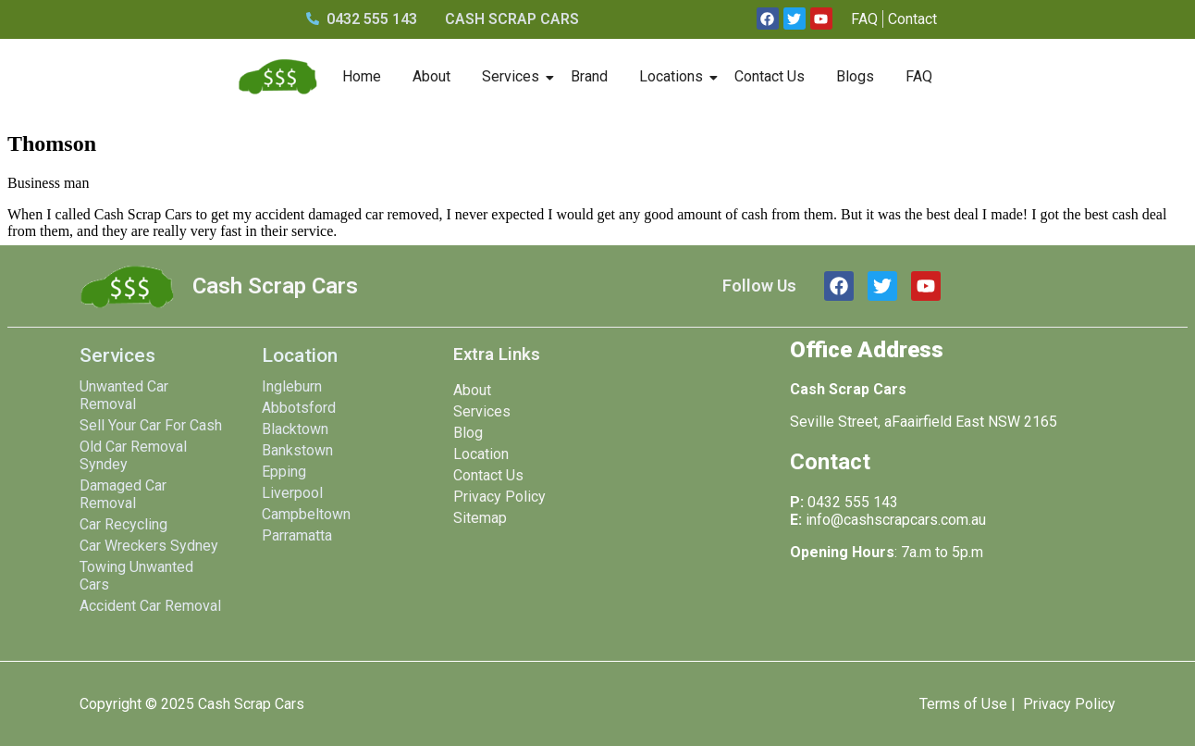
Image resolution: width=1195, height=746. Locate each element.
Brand (589, 76)
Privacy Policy (1069, 704)
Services (514, 76)
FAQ (918, 76)
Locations (674, 76)
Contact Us (769, 76)
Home (361, 76)
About (431, 76)
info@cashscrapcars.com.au (896, 519)
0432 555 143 (852, 502)
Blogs (855, 76)
